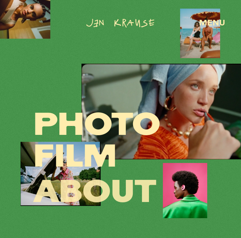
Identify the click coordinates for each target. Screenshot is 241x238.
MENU (212, 23)
